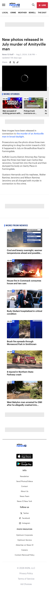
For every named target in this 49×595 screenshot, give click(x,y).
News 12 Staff (7, 55)
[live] (42, 5)
